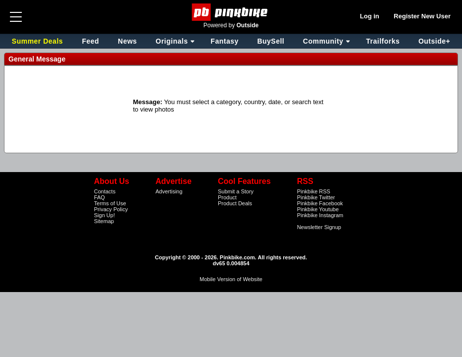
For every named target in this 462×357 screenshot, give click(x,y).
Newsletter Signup (319, 227)
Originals (171, 41)
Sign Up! (104, 215)
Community (323, 41)
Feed (90, 41)
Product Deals (235, 203)
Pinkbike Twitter (316, 197)
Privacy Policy (111, 209)
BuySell (270, 41)
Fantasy (224, 41)
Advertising (168, 191)
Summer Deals (38, 41)
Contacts (104, 191)
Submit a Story (236, 191)
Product (227, 197)
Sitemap (104, 221)
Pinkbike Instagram (320, 215)
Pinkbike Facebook (320, 203)
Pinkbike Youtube (318, 209)
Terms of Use (110, 203)
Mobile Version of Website (231, 279)
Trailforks (383, 41)
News (127, 41)
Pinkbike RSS (313, 191)
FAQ (99, 197)
